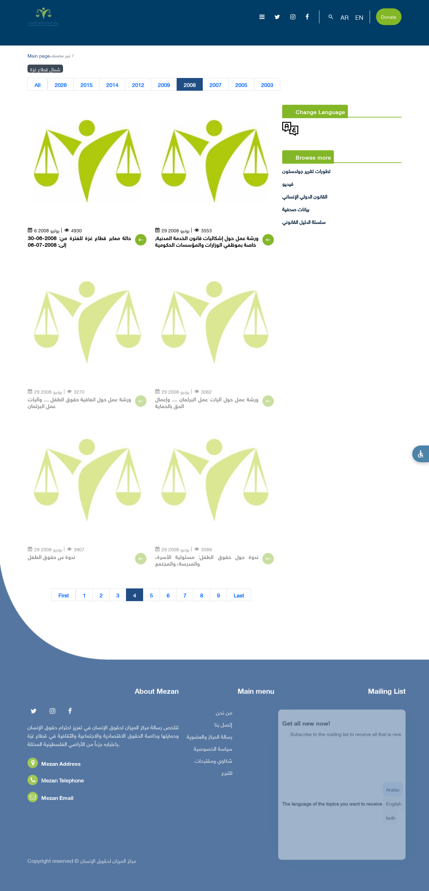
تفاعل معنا (381, 35)
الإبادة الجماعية (193, 35)
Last (239, 595)
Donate (388, 16)
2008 (190, 84)
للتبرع (227, 775)
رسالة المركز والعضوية (209, 739)
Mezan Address (54, 766)
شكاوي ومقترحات (213, 763)
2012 (138, 84)
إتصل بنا (223, 727)
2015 (86, 84)
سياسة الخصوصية (213, 751)
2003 (267, 84)
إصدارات (270, 35)
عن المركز (155, 35)
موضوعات (233, 35)
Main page (38, 55)
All (38, 84)
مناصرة (304, 35)
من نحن (224, 715)
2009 (164, 84)
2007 (215, 84)
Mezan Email (50, 800)
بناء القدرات (340, 35)
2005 (241, 84)
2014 (112, 84)
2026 (61, 84)
